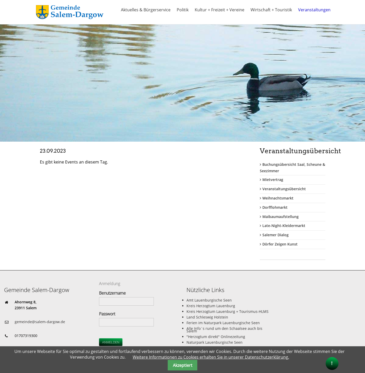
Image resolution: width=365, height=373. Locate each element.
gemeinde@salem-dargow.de (40, 321)
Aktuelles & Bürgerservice (146, 10)
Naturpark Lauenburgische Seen (214, 342)
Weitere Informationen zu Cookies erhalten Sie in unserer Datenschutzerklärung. (211, 357)
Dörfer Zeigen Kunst (280, 244)
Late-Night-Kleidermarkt (283, 225)
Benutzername (112, 293)
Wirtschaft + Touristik (271, 10)
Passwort (107, 314)
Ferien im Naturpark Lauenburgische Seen (223, 322)
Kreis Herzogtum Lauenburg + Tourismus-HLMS (227, 311)
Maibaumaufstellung (280, 216)
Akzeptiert (182, 365)
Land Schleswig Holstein (207, 317)
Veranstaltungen (314, 10)
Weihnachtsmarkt (277, 198)
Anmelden (110, 342)
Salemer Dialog (275, 234)
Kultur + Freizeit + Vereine (219, 10)
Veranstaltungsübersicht (284, 188)
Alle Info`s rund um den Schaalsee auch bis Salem (224, 329)
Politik (183, 10)
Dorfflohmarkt (275, 207)
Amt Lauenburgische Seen (209, 300)
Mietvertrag (272, 179)
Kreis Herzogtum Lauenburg (210, 305)
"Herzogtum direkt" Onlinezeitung (215, 336)
